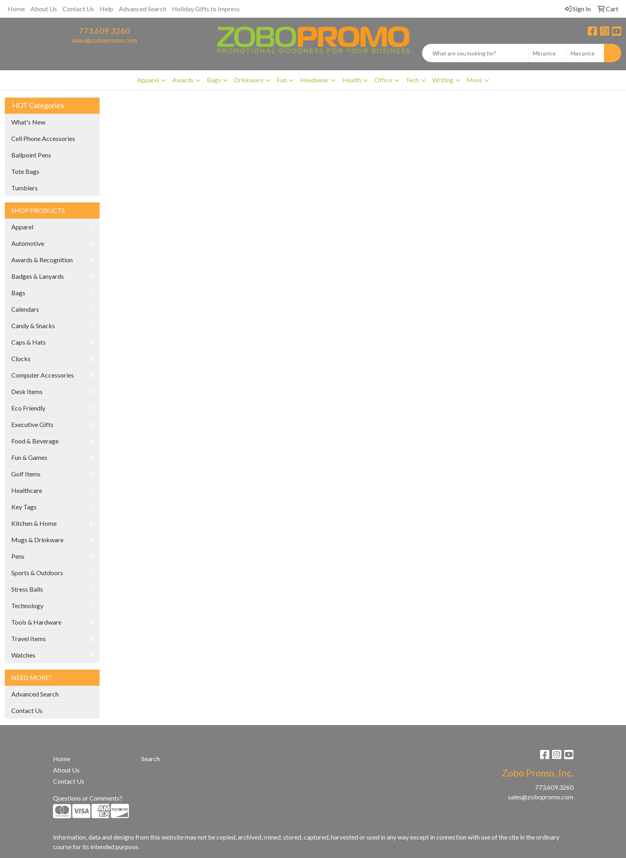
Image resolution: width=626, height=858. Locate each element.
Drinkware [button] (248, 80)
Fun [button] (282, 80)
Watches (23, 655)
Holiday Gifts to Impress (206, 8)
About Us (44, 8)
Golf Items (26, 474)
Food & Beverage (35, 441)
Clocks (21, 358)
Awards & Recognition (42, 260)
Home (16, 8)
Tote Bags (25, 171)
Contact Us (78, 8)
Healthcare (26, 490)
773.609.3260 (104, 30)
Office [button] (383, 80)
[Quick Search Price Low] (547, 53)
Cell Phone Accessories (43, 138)
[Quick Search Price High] (585, 53)
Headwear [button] (314, 80)
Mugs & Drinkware (37, 539)
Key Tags (24, 507)
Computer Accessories (42, 375)
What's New (28, 122)
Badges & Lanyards (37, 276)
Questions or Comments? (87, 798)
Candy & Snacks (33, 325)
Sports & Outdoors (37, 572)
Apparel (22, 227)
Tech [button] (412, 80)
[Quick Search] (475, 53)
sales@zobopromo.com (104, 40)
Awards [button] (183, 80)
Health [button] (351, 80)
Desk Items (27, 391)
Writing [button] (442, 80)
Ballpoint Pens (31, 155)
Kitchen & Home (34, 523)
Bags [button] (214, 80)
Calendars (25, 309)
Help (106, 8)
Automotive (27, 243)
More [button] (474, 80)
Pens (17, 556)
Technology (27, 605)
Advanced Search (142, 8)
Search (150, 758)
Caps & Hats (28, 342)
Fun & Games (29, 457)
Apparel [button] (148, 80)
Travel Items (28, 638)
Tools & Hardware (36, 622)
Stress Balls (27, 589)
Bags (18, 292)
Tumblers (24, 188)
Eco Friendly (28, 408)
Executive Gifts (32, 424)
